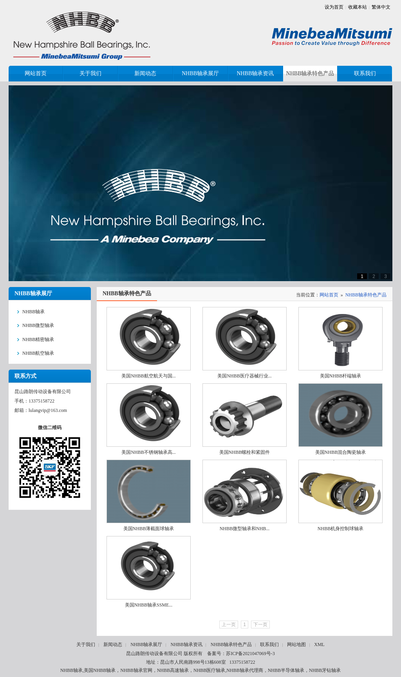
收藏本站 (357, 7)
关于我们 (85, 644)
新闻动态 (112, 644)
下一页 (260, 624)
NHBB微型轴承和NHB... (245, 528)
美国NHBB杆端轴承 (340, 376)
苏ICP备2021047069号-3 (250, 653)
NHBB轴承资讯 (186, 644)
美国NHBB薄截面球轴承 (148, 528)
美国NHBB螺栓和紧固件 (244, 452)
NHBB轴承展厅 (146, 644)
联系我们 (269, 644)
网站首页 (329, 295)
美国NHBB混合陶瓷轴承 (340, 452)
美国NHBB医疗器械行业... (244, 376)
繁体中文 (381, 7)
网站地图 (296, 644)
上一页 (229, 624)
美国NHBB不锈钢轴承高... (148, 452)
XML (319, 644)
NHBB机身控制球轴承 (340, 528)
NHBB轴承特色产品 (366, 295)
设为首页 (334, 7)
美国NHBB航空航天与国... (148, 376)
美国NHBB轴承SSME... (149, 605)
